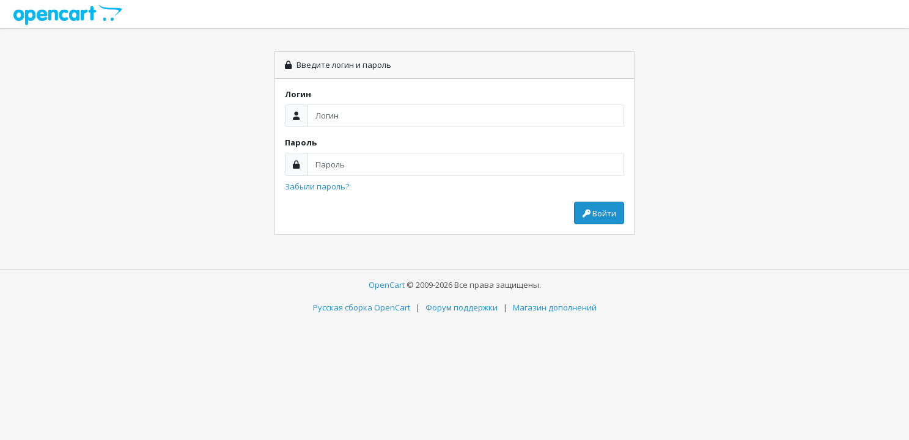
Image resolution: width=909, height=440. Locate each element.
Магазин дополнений (555, 307)
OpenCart (387, 284)
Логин (298, 94)
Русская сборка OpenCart (361, 307)
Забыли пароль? (317, 186)
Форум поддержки (461, 307)
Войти (599, 213)
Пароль (301, 142)
